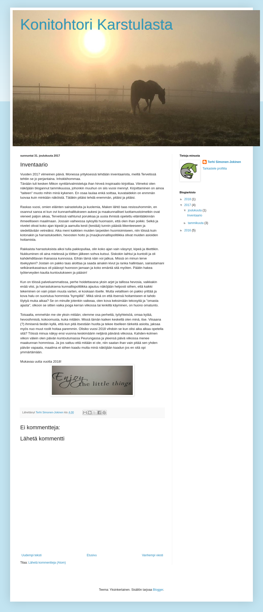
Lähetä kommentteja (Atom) (47, 562)
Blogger (158, 589)
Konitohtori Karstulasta (96, 24)
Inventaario (194, 215)
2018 (188, 199)
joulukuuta (195, 210)
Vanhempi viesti (152, 555)
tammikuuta (196, 223)
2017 (188, 205)
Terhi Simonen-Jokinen (224, 162)
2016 (188, 230)
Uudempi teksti (31, 555)
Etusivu (92, 555)
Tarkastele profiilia (215, 168)
